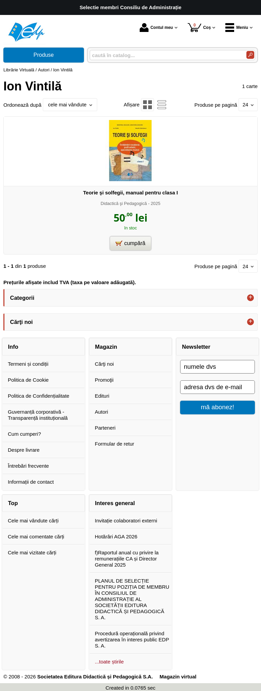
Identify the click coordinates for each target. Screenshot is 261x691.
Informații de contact (31, 482)
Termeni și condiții (28, 364)
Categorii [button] (22, 298)
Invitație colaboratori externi (126, 520)
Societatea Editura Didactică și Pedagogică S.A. (95, 676)
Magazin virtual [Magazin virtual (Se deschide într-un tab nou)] (178, 676)
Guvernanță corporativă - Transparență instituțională (38, 415)
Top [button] (13, 503)
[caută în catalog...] (165, 55)
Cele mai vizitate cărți (32, 552)
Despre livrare (23, 450)
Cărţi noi (104, 364)
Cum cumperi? (24, 434)
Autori (101, 412)
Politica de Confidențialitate (38, 396)
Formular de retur (114, 444)
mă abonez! (217, 407)
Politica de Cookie (28, 380)
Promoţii (104, 380)
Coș (199, 27)
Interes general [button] (115, 503)
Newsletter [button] (196, 347)
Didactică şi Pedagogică (124, 203)
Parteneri (105, 428)
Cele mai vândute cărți (33, 520)
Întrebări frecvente (28, 466)
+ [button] (250, 297)
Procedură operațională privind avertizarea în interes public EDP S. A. (132, 639)
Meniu (236, 27)
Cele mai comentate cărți (36, 536)
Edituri (102, 396)
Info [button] (13, 347)
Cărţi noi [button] (21, 322)
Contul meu (156, 27)
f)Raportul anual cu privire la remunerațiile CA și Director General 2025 (127, 559)
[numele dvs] (217, 367)
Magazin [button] (106, 347)
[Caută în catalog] (250, 55)
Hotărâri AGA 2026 (116, 536)
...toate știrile (109, 661)
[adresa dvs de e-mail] (217, 387)
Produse (44, 55)
